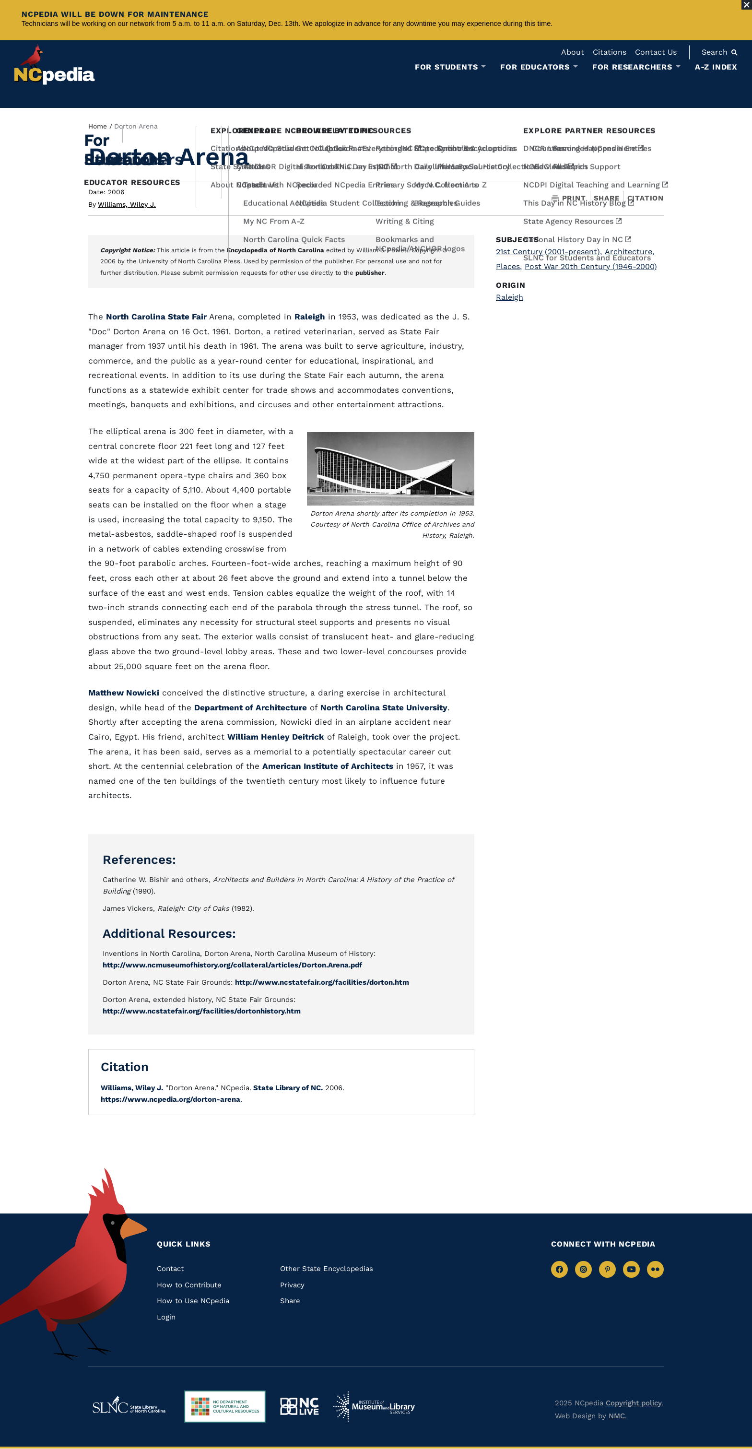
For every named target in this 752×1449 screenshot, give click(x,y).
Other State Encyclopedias (326, 1268)
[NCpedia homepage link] (54, 64)
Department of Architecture (250, 707)
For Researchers (632, 67)
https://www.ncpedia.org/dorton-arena (170, 1099)
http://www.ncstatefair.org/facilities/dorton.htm (322, 982)
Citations (609, 52)
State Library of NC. (287, 1088)
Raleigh (309, 316)
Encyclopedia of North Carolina (275, 250)
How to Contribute (189, 1285)
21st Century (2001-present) (549, 251)
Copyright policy (634, 1403)
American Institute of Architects (327, 766)
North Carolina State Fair (156, 316)
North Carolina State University (383, 707)
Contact (170, 1268)
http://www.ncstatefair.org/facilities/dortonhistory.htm (202, 1011)
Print (569, 198)
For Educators (534, 67)
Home (97, 126)
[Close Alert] (746, 5)
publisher (370, 272)
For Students (446, 67)
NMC (617, 1416)
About (572, 52)
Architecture (629, 251)
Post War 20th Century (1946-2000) (591, 266)
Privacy (292, 1285)
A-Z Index (716, 66)
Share (607, 198)
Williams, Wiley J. (127, 204)
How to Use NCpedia (193, 1300)
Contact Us (656, 52)
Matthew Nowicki (123, 692)
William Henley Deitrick (275, 737)
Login (166, 1317)
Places (509, 266)
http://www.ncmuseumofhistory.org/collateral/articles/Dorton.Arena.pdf (232, 965)
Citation (645, 198)
